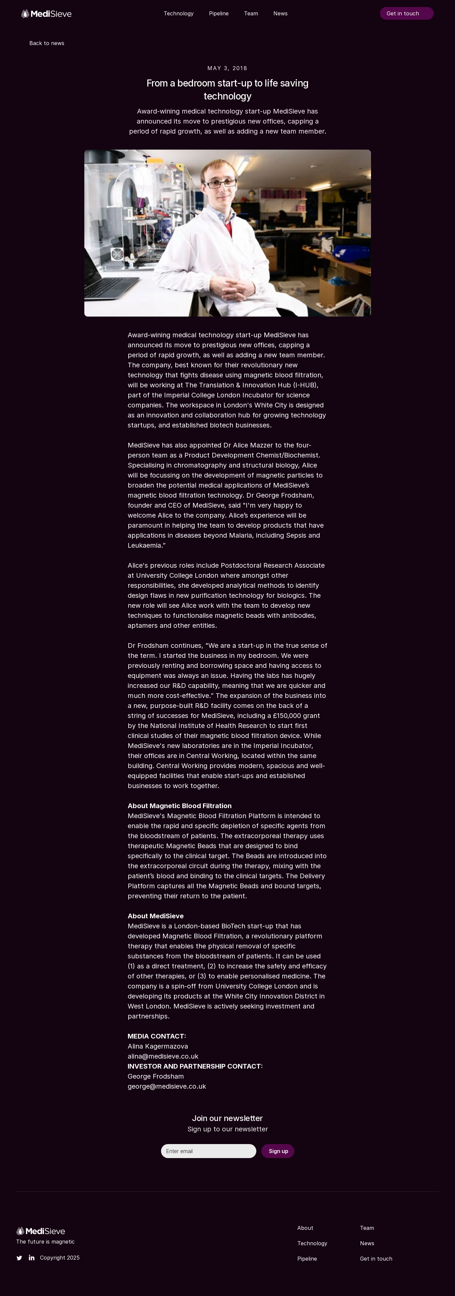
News (367, 1243)
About (305, 1228)
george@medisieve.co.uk (167, 1086)
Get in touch (376, 1258)
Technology (312, 1243)
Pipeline (307, 1258)
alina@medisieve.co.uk (163, 1056)
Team (367, 1228)
